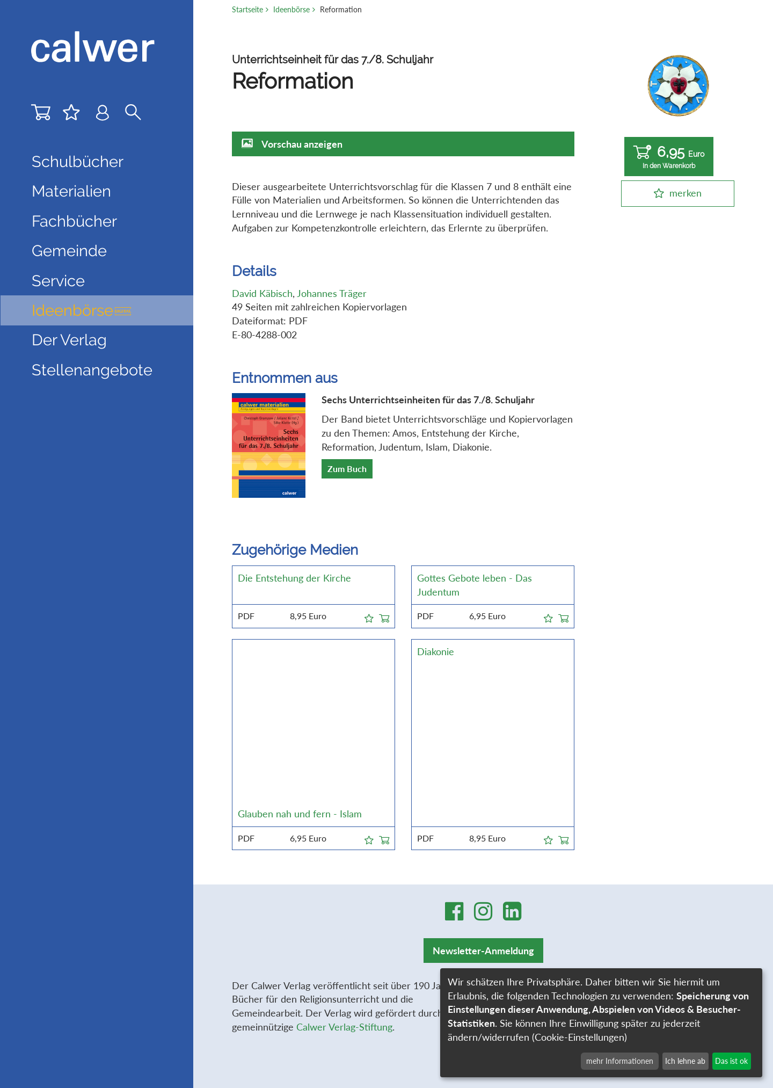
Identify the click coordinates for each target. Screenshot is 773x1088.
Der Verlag (69, 340)
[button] (369, 616)
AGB (523, 823)
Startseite (247, 9)
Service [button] (58, 281)
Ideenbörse (82, 310)
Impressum (536, 837)
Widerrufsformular (553, 878)
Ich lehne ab (685, 1060)
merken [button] (685, 193)
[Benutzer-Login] (102, 115)
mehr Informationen (619, 1060)
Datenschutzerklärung (560, 851)
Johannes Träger (332, 293)
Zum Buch (347, 468)
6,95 (668, 157)
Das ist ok (731, 1060)
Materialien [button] (71, 191)
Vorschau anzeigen (301, 144)
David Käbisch (262, 293)
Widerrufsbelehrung (556, 865)
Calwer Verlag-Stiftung (344, 865)
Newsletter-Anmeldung (483, 788)
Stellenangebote (92, 370)
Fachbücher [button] (74, 221)
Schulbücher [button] (77, 162)
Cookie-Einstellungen (557, 906)
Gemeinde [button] (69, 251)
